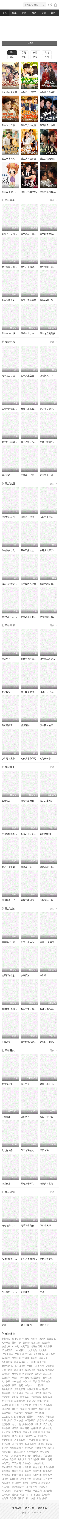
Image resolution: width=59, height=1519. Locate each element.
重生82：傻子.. (9, 191)
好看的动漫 (19, 1416)
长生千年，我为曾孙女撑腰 (34, 1008)
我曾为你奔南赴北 (29, 659)
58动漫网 (19, 1354)
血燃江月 (6, 800)
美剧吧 (5, 1448)
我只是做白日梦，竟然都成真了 (17, 517)
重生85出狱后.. (9, 158)
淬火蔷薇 (6, 475)
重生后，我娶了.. (29, 92)
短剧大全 (43, 1358)
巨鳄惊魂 (6, 1117)
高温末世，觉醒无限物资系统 (35, 833)
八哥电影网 (19, 1389)
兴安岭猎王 (7, 725)
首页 (4, 12)
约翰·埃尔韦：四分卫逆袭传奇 (16, 1225)
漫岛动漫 (18, 1370)
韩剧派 (51, 1448)
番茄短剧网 (15, 1448)
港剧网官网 (19, 1401)
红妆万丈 (6, 1042)
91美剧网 (39, 1366)
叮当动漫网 (7, 1350)
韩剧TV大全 (30, 1385)
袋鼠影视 (47, 1346)
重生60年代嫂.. (9, 125)
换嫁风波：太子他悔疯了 (33, 975)
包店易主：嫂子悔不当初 (33, 617)
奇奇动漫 (16, 1373)
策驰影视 (46, 1342)
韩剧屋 (49, 1444)
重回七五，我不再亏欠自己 (15, 234)
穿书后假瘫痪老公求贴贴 (14, 833)
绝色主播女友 (46, 1259)
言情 (43, 12)
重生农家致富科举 (48, 234)
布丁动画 (24, 1397)
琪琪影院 (6, 1373)
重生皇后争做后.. (48, 92)
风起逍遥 (25, 1117)
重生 (14, 12)
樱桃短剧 (49, 1370)
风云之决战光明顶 (29, 1150)
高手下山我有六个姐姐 (32, 1225)
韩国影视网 (30, 1370)
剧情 (47, 57)
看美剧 (36, 1381)
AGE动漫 (16, 1381)
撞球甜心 (6, 659)
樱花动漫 (16, 1338)
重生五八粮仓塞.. (29, 125)
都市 (53, 12)
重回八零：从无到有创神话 (34, 442)
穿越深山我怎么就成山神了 (15, 942)
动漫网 (15, 1377)
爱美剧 (15, 1494)
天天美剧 (31, 1362)
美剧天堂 (24, 1346)
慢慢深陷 (25, 725)
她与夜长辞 (45, 758)
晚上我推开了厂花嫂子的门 (15, 1292)
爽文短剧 (43, 1350)
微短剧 (38, 1393)
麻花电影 (6, 1338)
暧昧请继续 (45, 833)
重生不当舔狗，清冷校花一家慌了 (37, 267)
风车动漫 (6, 1342)
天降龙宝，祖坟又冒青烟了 (15, 375)
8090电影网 (30, 1444)
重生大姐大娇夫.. (48, 191)
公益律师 (25, 1292)
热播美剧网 (36, 1377)
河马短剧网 (36, 1346)
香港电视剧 (7, 1401)
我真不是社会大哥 (29, 550)
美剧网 (34, 1338)
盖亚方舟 (25, 1084)
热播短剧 (37, 1405)
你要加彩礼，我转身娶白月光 (16, 617)
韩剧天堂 (31, 1401)
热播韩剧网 (27, 1373)
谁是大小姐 (7, 1084)
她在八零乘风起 (28, 758)
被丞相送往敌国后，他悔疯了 (16, 975)
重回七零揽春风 (28, 300)
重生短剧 (45, 1381)
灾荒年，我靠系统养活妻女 (34, 475)
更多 (53, 200)
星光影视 (51, 1338)
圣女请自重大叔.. (10, 92)
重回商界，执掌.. (48, 125)
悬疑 (35, 57)
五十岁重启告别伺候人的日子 (35, 375)
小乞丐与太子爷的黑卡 (13, 758)
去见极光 (6, 692)
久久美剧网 (39, 1354)
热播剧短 (6, 1358)
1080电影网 (7, 1354)
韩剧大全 (27, 1381)
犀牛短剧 (41, 1362)
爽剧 (34, 12)
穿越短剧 (50, 1366)
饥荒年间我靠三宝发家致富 (15, 408)
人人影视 (6, 1381)
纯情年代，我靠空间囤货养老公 (17, 900)
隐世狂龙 (6, 1183)
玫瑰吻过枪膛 (27, 800)
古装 (24, 57)
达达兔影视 (7, 1366)
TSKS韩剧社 (20, 1350)
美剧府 (38, 1373)
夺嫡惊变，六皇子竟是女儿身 (16, 550)
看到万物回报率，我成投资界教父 (37, 900)
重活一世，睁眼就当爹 (32, 333)
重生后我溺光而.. (48, 158)
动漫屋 (41, 1444)
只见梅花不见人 (47, 659)
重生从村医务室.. (29, 158)
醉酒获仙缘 (26, 867)
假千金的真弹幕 (28, 583)
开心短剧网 (17, 1393)
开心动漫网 (19, 1366)
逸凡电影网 (7, 1362)
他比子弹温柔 (8, 867)
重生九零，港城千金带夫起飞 (16, 267)
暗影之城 (44, 1325)
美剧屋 (34, 1358)
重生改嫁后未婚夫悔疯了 (14, 300)
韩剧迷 (25, 1358)
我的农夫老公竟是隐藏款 (14, 583)
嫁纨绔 (43, 975)
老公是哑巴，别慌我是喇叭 (34, 1325)
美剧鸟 (40, 1370)
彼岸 (4, 1325)
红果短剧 (35, 1342)
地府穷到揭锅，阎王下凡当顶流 (17, 1008)
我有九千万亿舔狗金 (31, 1183)
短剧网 (42, 1338)
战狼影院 (6, 1385)
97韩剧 (15, 1346)
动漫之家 (6, 1346)
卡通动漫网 (40, 1448)
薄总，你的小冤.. (29, 191)
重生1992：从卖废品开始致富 (16, 333)
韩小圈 (28, 1354)
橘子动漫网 (17, 1385)
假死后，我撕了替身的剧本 (34, 517)
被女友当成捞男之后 (31, 692)
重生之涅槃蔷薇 (47, 333)
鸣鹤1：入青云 (47, 942)
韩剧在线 (43, 1389)
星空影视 (6, 1377)
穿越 (24, 12)
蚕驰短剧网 (7, 1389)
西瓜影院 (50, 1354)
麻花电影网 (42, 1498)
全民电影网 (7, 1370)
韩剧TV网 (16, 1342)
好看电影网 (27, 1448)
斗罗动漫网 (32, 1389)
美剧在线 (6, 1393)
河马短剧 (47, 1393)
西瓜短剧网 (19, 1451)
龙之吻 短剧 (7, 1150)
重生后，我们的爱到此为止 (15, 442)
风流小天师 (45, 1225)
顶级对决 (44, 1150)
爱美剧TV (42, 1385)
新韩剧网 (24, 1377)
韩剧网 (25, 1338)
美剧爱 (26, 1342)
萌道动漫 (16, 1358)
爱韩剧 (30, 1366)
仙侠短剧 (47, 1377)
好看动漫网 (36, 1397)
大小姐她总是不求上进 (32, 1042)
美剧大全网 (7, 1451)
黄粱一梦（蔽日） (48, 1117)
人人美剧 (32, 1350)
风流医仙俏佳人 (9, 1259)
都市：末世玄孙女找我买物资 (35, 408)
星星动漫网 (19, 1362)
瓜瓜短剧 (47, 1373)
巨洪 (42, 1292)
